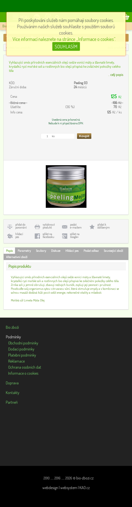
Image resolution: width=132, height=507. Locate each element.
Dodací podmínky (21, 349)
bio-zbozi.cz (84, 478)
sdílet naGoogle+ (74, 235)
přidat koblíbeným (103, 226)
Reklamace (16, 361)
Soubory (41, 251)
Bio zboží (12, 327)
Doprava (12, 382)
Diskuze (55, 251)
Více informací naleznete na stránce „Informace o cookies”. (64, 39)
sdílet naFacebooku (48, 235)
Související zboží (113, 251)
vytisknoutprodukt (49, 226)
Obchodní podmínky (23, 343)
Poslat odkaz (91, 251)
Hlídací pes (71, 251)
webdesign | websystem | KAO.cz (66, 487)
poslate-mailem (76, 226)
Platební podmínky (22, 355)
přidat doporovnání (21, 226)
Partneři (12, 402)
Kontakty (12, 392)
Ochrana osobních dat (24, 367)
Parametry (24, 251)
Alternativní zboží (16, 257)
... (115, 75)
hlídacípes (19, 235)
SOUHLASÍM (66, 46)
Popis (9, 251)
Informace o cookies (23, 373)
